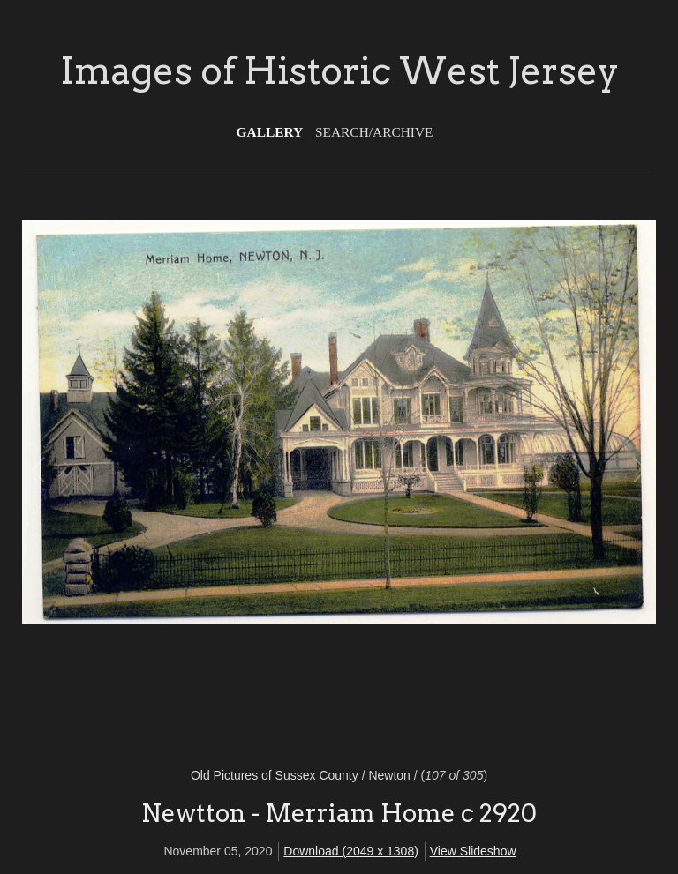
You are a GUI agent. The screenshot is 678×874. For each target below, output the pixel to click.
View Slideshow (473, 851)
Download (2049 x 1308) (350, 851)
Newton (389, 775)
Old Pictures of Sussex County (274, 775)
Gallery (270, 131)
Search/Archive (374, 131)
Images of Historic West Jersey (339, 71)
